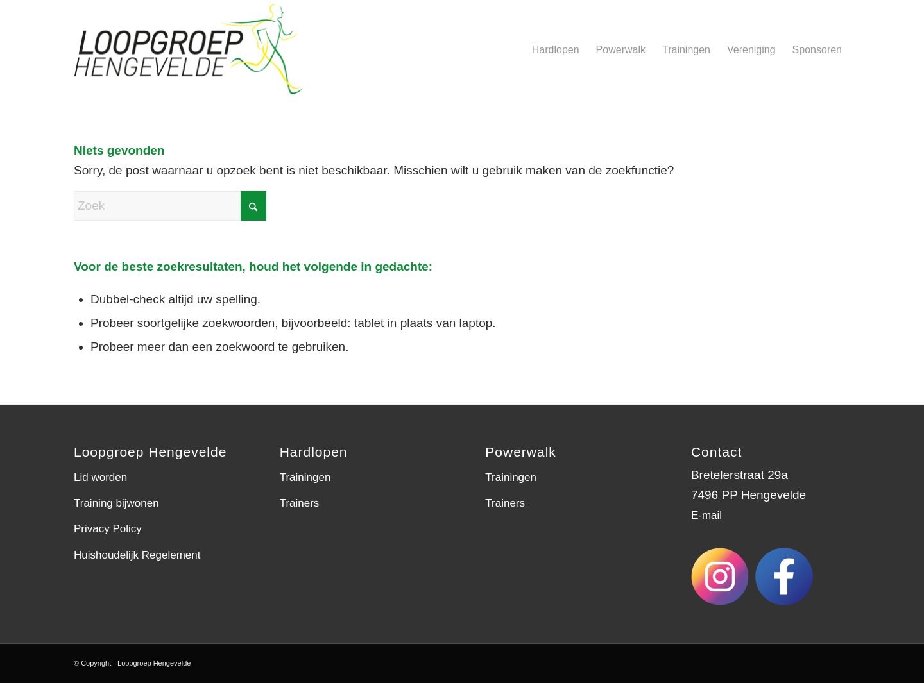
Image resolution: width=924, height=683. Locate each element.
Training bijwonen (116, 503)
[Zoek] (170, 206)
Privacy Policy (108, 529)
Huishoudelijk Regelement (137, 555)
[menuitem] (556, 49)
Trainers (300, 503)
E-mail (706, 515)
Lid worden (100, 477)
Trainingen (305, 477)
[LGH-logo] (201, 49)
